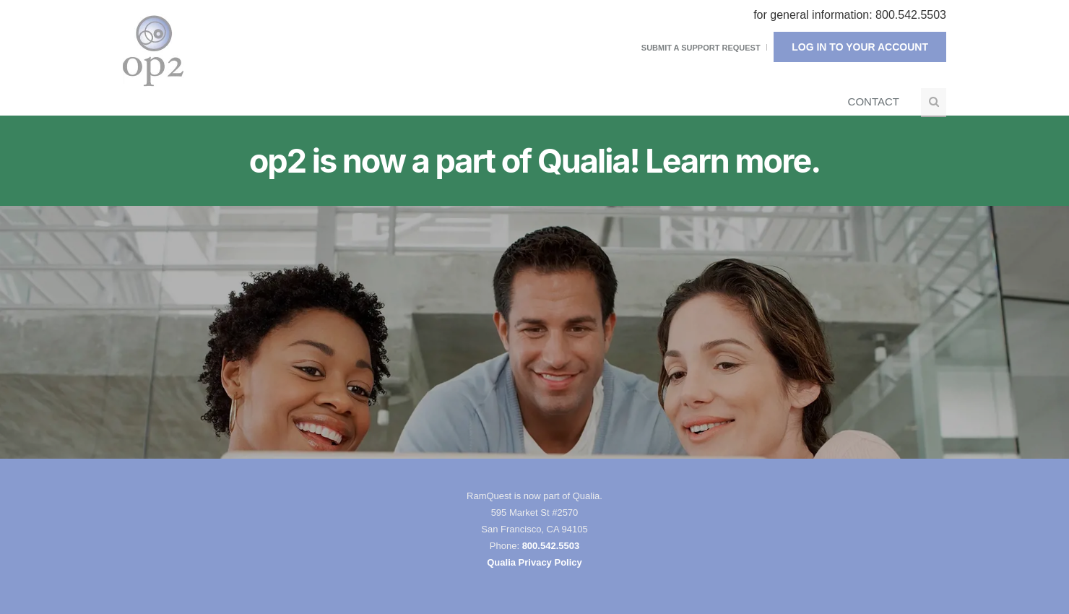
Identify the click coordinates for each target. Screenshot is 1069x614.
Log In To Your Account (860, 47)
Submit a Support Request (701, 47)
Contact (873, 101)
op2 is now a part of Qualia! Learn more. (534, 161)
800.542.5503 (551, 545)
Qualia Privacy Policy (534, 562)
